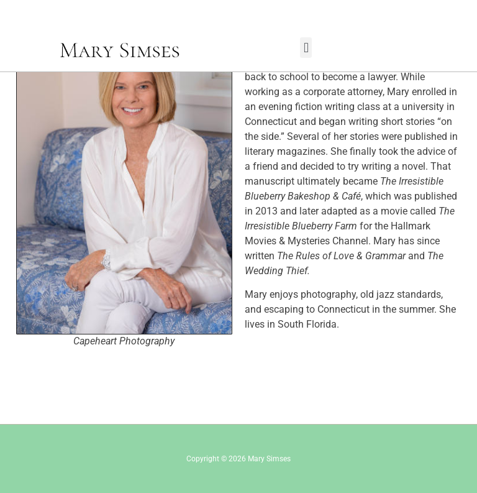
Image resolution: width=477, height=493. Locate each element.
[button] (306, 47)
